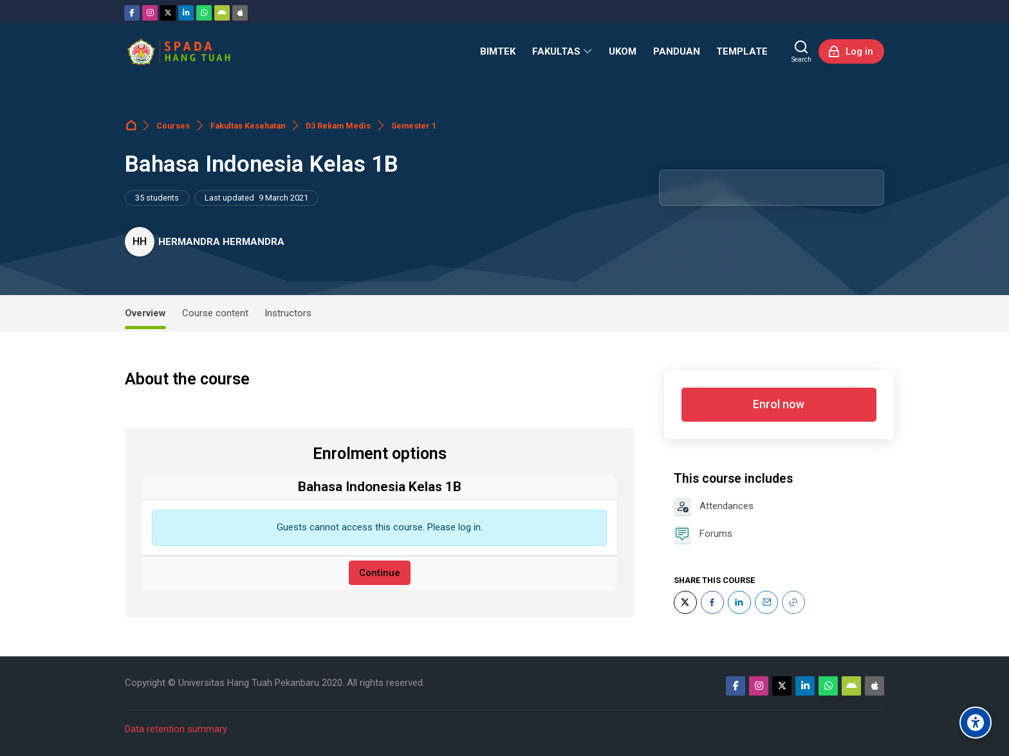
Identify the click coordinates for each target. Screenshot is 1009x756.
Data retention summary (176, 729)
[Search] (801, 51)
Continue (379, 573)
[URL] (793, 602)
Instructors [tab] (287, 313)
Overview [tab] (145, 313)
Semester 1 (413, 125)
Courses (173, 125)
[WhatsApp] (204, 13)
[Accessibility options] (975, 722)
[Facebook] (132, 13)
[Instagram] (150, 13)
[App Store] (240, 13)
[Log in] (851, 51)
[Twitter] (168, 13)
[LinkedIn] (739, 602)
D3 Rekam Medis (338, 125)
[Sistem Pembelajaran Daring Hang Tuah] (178, 51)
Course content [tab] (215, 313)
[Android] (222, 13)
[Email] (766, 602)
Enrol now (778, 404)
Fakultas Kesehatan (247, 125)
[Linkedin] (186, 13)
